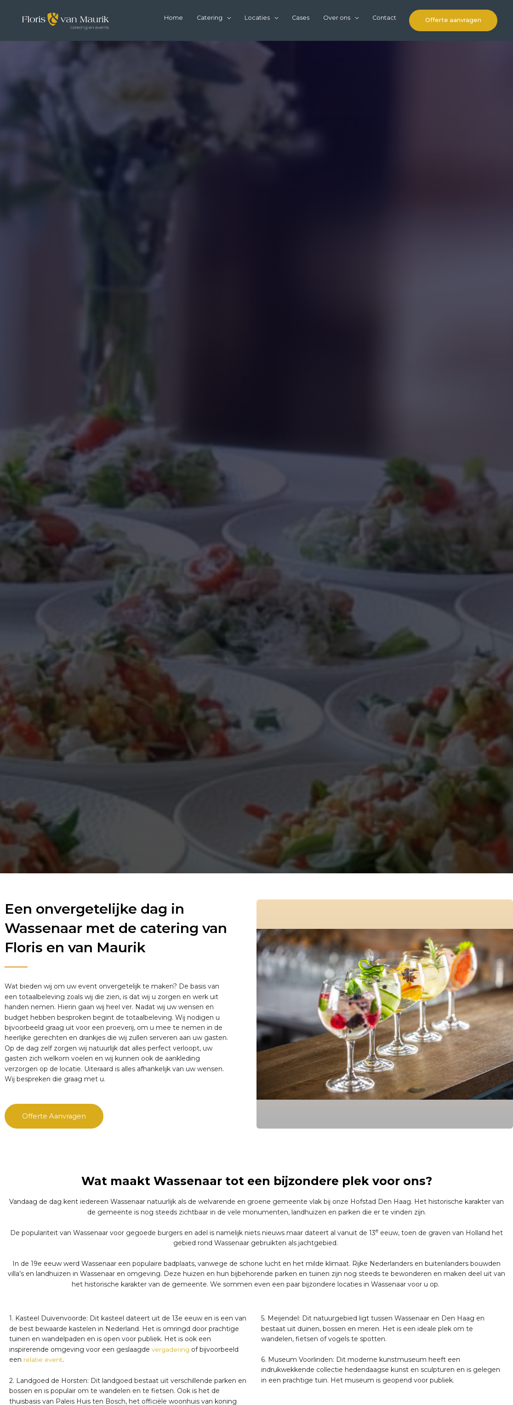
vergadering (171, 1373)
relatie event (43, 1383)
